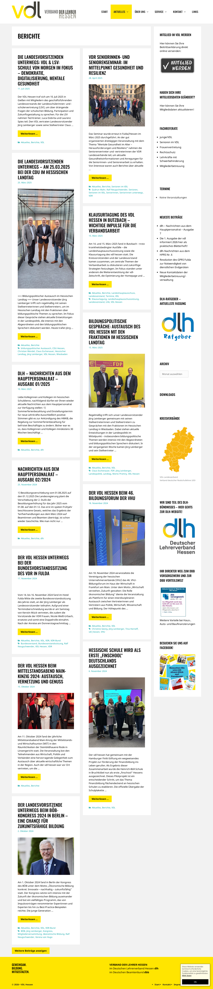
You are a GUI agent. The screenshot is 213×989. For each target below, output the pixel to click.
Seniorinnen (112, 192)
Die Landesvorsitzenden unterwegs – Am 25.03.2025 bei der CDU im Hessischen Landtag (44, 169)
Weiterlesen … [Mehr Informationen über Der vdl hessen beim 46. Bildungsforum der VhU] (100, 617)
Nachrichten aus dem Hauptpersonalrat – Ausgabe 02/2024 (38, 474)
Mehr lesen (186, 975)
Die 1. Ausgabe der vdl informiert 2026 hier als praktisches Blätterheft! (174, 242)
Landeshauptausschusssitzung (123, 299)
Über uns (143, 12)
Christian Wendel (26, 351)
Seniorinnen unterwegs (131, 192)
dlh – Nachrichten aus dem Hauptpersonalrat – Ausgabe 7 (177, 229)
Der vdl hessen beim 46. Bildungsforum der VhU (112, 495)
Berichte (35, 142)
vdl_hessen (94, 631)
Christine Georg (100, 628)
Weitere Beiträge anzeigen (31, 950)
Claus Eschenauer (45, 351)
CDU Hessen (58, 348)
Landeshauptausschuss (123, 293)
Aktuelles (123, 12)
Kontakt (181, 12)
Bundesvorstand (29, 643)
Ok (195, 981)
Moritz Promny (119, 473)
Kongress (47, 931)
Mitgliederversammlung (30, 934)
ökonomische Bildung (53, 934)
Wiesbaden (62, 354)
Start (104, 12)
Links (195, 12)
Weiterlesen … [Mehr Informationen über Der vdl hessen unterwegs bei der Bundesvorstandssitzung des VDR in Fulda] (29, 631)
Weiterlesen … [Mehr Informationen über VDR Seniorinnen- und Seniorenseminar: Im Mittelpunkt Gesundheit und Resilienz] (100, 177)
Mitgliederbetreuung (172, 166)
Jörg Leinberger (35, 354)
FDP (112, 470)
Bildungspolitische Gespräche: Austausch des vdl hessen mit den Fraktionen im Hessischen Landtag (114, 332)
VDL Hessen (49, 354)
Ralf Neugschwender (117, 189)
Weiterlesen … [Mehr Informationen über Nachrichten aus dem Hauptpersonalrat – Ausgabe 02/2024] (29, 529)
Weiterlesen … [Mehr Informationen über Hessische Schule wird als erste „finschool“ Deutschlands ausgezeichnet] (100, 799)
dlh (42, 449)
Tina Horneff (131, 628)
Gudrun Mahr (98, 189)
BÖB (23, 931)
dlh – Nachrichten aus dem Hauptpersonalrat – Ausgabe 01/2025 (44, 378)
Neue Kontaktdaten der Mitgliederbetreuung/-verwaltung (174, 276)
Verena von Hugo (43, 937)
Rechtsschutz (167, 152)
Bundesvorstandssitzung (50, 643)
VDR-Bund (56, 640)
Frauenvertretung (170, 147)
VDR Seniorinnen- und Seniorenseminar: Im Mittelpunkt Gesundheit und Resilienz (116, 65)
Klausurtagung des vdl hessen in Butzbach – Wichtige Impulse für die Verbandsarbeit (112, 222)
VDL (42, 142)
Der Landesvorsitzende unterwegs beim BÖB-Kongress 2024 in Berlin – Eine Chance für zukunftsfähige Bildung (43, 815)
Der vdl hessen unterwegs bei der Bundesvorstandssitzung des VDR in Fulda (43, 565)
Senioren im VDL (120, 186)
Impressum (179, 984)
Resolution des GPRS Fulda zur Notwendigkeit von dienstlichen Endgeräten (175, 263)
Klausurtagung (99, 299)
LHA (108, 302)
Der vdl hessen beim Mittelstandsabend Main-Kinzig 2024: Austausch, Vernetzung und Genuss (42, 673)
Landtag (107, 473)
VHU (103, 631)
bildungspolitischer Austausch (36, 348)
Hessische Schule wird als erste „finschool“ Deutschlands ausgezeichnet (115, 658)
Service (162, 12)
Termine (110, 296)
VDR (91, 195)
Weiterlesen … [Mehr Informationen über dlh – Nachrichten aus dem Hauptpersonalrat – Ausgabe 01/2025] (29, 441)
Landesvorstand (97, 296)
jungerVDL (166, 137)
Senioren (133, 189)
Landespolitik (95, 473)
